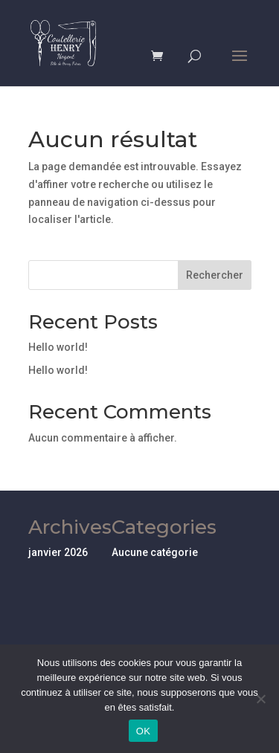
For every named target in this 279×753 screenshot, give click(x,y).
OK (143, 731)
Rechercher (214, 275)
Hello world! (58, 347)
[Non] (260, 698)
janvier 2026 (58, 552)
